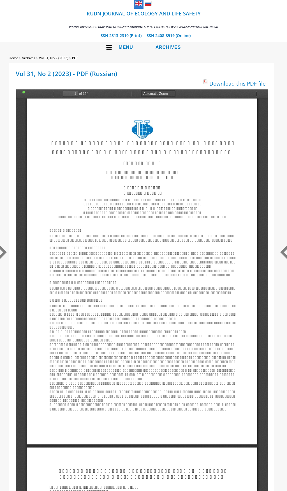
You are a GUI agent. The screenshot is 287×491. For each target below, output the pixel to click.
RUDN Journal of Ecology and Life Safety (143, 19)
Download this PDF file (237, 83)
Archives (168, 47)
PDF (75, 58)
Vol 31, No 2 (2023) (53, 58)
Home (13, 58)
